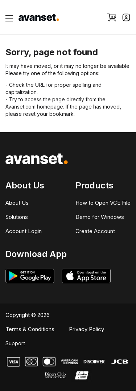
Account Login (23, 231)
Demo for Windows (99, 217)
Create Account (95, 231)
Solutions (16, 217)
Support (15, 343)
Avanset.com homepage (34, 106)
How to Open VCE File (103, 202)
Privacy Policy (86, 329)
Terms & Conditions (29, 329)
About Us (17, 202)
